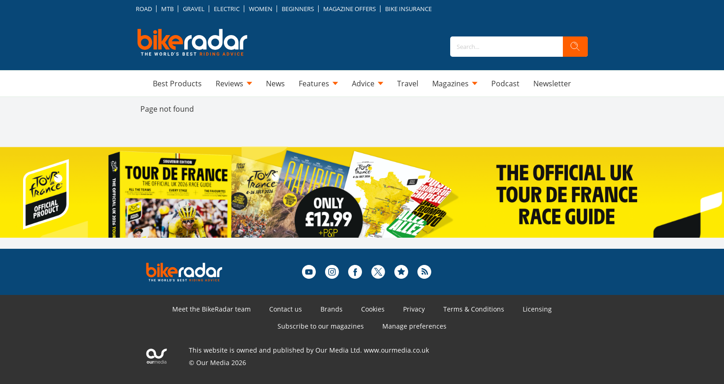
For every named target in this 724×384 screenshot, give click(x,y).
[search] (575, 46)
